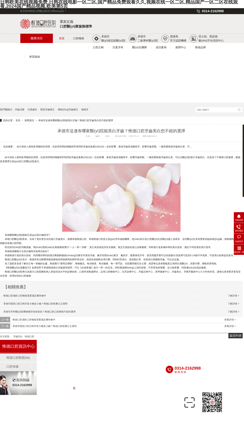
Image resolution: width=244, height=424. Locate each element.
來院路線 (34, 56)
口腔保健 (12, 366)
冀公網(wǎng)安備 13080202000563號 (95, 389)
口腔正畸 (98, 47)
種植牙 (84, 109)
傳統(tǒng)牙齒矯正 (68, 109)
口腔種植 (78, 38)
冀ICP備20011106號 (187, 384)
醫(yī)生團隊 (139, 47)
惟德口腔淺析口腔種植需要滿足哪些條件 (24, 295)
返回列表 (235, 335)
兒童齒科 (32, 109)
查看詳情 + (230, 319)
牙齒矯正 (83, 346)
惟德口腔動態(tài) (18, 357)
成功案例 (161, 47)
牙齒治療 (19, 109)
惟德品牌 (200, 47)
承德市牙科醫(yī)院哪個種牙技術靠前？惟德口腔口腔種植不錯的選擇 (39, 311)
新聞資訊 (30, 120)
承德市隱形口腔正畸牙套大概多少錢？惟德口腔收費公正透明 (35, 303)
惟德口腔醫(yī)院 (13, 271)
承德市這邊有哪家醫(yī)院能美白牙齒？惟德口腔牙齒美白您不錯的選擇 (75, 120)
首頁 (61, 38)
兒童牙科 (118, 47)
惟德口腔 (29, 336)
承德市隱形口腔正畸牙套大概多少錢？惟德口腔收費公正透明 (45, 326)
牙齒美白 (200, 157)
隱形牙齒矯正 (47, 109)
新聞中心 (180, 47)
